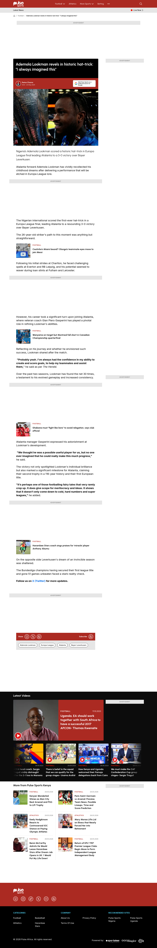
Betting (100, 4)
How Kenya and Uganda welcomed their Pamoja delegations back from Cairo (93, 772)
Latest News (18, 10)
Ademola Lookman (28, 645)
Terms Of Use (67, 923)
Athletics (72, 4)
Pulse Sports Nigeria (114, 919)
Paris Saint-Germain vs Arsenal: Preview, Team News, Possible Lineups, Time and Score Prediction (85, 802)
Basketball (40, 918)
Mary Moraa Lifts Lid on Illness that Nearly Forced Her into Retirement (85, 824)
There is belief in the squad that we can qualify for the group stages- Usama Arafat (60, 772)
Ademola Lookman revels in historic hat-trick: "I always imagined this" (51, 16)
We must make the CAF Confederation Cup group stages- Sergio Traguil (124, 772)
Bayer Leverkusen (78, 645)
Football (60, 4)
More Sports (87, 4)
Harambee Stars (40, 924)
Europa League (47, 645)
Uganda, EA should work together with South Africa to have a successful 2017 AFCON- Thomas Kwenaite (80, 722)
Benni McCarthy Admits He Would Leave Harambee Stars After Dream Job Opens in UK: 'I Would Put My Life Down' (41, 851)
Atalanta (62, 645)
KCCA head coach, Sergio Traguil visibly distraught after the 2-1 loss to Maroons (27, 772)
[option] (28, 761)
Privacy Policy (89, 918)
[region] (78, 761)
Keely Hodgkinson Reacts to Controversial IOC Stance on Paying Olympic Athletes (39, 825)
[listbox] (78, 761)
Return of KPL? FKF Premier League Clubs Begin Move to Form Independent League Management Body (86, 849)
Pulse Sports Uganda (136, 919)
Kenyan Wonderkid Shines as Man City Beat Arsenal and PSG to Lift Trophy (41, 801)
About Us (65, 918)
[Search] (141, 4)
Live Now (138, 10)
